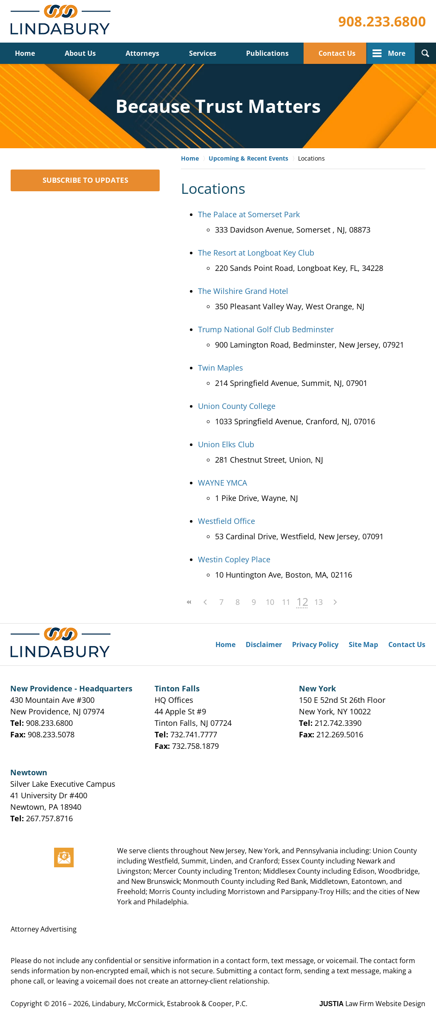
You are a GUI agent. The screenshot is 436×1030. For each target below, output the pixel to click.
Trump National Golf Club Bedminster (266, 329)
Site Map (363, 644)
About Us (80, 53)
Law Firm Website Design (372, 1003)
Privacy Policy (315, 644)
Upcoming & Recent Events (248, 158)
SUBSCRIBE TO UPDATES (85, 180)
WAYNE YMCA (222, 483)
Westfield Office (226, 521)
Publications (267, 53)
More (396, 53)
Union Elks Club (226, 444)
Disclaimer (264, 644)
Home (25, 53)
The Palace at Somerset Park (249, 214)
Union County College (236, 406)
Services (202, 53)
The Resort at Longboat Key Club (256, 252)
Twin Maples (220, 368)
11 (286, 602)
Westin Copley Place (234, 559)
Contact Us (337, 53)
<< (189, 602)
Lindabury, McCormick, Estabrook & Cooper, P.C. (169, 1003)
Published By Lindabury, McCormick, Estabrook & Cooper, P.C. (381, 21)
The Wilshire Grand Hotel (243, 291)
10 (270, 602)
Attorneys (142, 53)
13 (318, 602)
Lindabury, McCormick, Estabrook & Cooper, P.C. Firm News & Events (62, 21)
